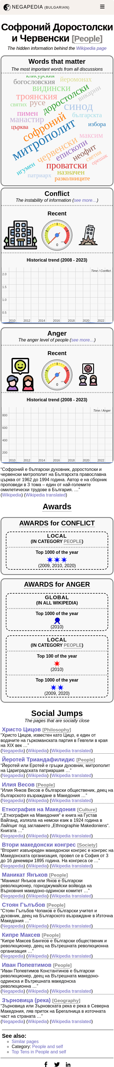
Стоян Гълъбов (23, 905)
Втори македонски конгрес (39, 845)
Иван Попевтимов (26, 965)
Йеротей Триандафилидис (38, 759)
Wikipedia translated (46, 495)
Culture (87, 809)
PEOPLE (73, 541)
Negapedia (12, 750)
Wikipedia (11, 495)
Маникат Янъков (25, 875)
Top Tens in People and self (39, 1051)
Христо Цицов (21, 729)
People (87, 38)
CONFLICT (78, 523)
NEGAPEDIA (36, 7)
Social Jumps (57, 713)
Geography (66, 1000)
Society (87, 845)
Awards (57, 506)
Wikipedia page (91, 48)
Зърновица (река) (26, 1000)
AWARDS (33, 523)
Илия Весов (18, 784)
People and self (47, 1046)
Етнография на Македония (39, 809)
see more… (85, 200)
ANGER (78, 584)
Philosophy (57, 729)
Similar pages (25, 1041)
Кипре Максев (21, 935)
